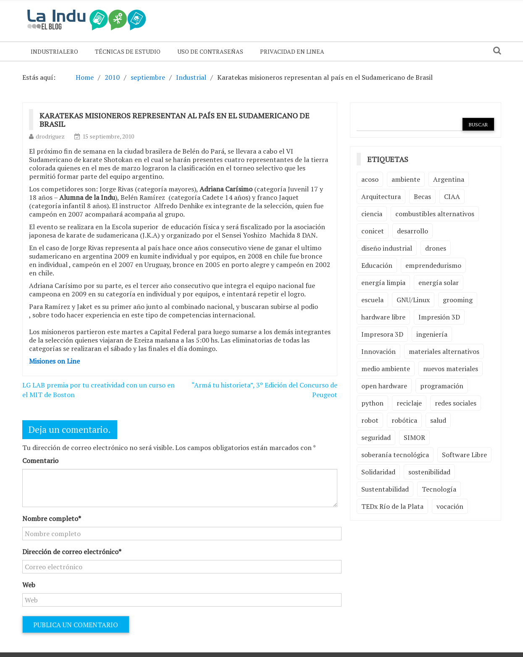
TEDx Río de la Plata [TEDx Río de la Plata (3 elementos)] (392, 506)
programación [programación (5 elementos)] (441, 385)
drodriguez (50, 136)
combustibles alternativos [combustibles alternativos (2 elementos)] (434, 213)
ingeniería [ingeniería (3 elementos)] (431, 334)
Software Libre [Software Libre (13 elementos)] (464, 454)
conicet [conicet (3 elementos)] (372, 231)
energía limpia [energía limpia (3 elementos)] (383, 282)
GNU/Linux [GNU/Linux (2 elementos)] (413, 299)
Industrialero (54, 51)
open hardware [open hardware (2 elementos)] (384, 385)
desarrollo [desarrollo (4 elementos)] (412, 231)
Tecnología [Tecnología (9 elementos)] (439, 489)
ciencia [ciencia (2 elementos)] (371, 213)
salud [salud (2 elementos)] (438, 420)
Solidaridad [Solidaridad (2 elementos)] (378, 471)
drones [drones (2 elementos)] (435, 248)
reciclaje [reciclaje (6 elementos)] (409, 403)
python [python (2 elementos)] (372, 403)
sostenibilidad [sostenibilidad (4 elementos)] (429, 471)
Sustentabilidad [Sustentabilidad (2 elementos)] (385, 489)
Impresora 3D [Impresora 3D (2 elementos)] (382, 334)
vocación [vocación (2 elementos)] (449, 506)
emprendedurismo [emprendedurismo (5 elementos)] (433, 265)
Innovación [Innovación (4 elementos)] (378, 351)
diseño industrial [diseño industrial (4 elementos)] (386, 248)
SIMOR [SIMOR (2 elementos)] (414, 437)
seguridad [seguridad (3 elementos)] (376, 437)
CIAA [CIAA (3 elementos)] (452, 196)
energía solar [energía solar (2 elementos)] (438, 282)
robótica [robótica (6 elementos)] (404, 420)
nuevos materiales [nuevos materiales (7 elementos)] (450, 368)
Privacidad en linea (292, 51)
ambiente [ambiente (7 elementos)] (406, 179)
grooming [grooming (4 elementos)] (458, 299)
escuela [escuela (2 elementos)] (372, 299)
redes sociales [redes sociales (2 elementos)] (455, 403)
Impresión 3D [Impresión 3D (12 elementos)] (439, 317)
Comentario (40, 460)
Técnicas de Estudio (127, 51)
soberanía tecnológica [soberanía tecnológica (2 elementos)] (395, 454)
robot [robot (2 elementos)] (369, 420)
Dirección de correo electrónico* (71, 551)
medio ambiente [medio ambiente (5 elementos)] (385, 368)
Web (28, 584)
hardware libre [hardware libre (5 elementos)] (383, 317)
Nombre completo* (51, 518)
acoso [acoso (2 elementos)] (369, 179)
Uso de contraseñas (210, 51)
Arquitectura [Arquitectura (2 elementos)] (381, 196)
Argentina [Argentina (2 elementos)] (448, 179)
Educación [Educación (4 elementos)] (376, 265)
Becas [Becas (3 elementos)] (422, 196)
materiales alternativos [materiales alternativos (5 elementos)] (444, 351)
